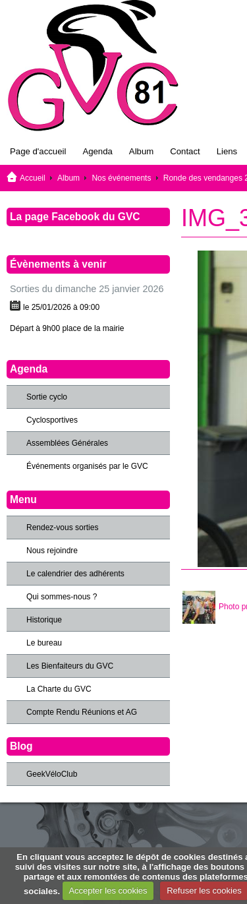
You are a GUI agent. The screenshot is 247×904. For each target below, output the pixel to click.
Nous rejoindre (52, 550)
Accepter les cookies (108, 890)
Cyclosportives (52, 420)
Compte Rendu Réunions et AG (81, 712)
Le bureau (44, 643)
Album (141, 151)
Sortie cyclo (46, 397)
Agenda (97, 151)
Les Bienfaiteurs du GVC (69, 666)
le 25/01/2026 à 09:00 (61, 307)
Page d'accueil (38, 151)
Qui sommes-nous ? (61, 596)
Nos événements (121, 178)
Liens (227, 151)
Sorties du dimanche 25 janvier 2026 (87, 289)
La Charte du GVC (59, 689)
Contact (185, 151)
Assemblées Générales (67, 443)
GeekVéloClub (51, 774)
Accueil (32, 178)
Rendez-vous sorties (62, 527)
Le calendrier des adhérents (75, 573)
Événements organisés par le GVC (87, 466)
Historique (44, 619)
